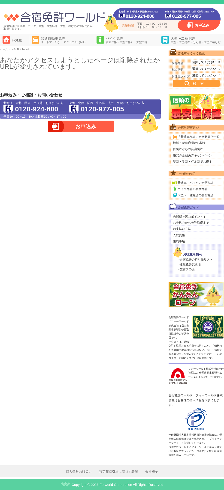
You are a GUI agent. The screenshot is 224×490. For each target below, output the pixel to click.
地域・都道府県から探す (189, 143)
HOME (17, 40)
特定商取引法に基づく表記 (118, 471)
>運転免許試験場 (189, 264)
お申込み (202, 25)
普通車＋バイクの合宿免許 (196, 182)
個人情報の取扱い (79, 471)
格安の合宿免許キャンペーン (192, 155)
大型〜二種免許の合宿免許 (196, 195)
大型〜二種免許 (196, 40)
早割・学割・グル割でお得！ (192, 161)
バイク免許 (126, 40)
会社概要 (151, 471)
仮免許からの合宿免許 (188, 149)
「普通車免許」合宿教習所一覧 (199, 137)
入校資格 (179, 235)
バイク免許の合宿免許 (193, 189)
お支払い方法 (182, 229)
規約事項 (179, 241)
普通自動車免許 (64, 40)
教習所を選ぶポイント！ (189, 216)
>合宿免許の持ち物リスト (195, 259)
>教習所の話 (186, 269)
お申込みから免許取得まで (191, 222)
